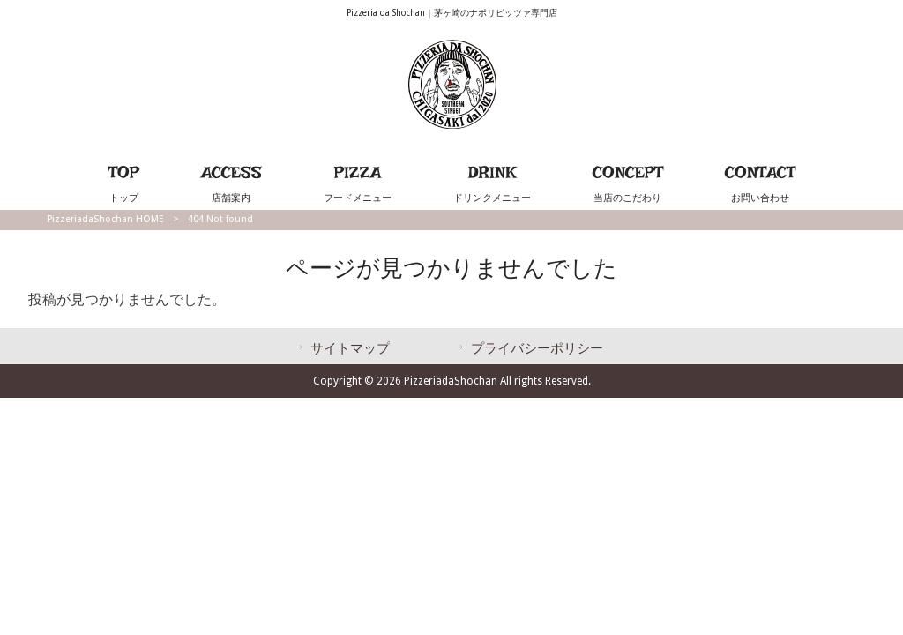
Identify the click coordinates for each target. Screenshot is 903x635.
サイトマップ (350, 348)
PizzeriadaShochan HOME (105, 219)
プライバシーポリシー (537, 348)
